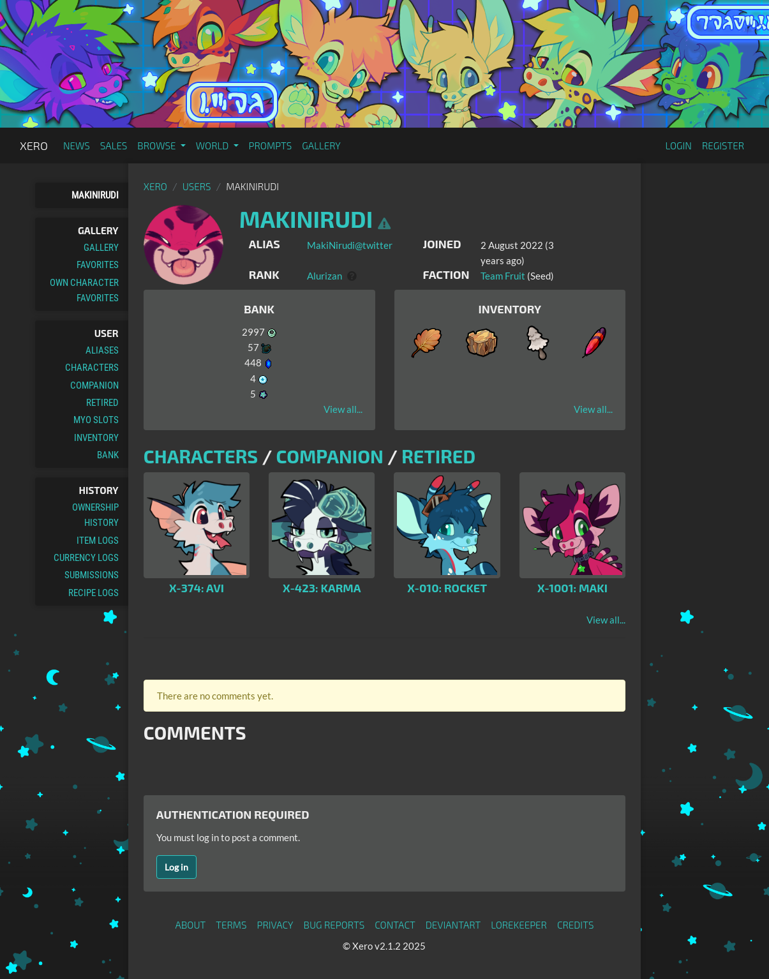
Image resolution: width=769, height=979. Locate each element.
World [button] (213, 145)
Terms (231, 924)
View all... (343, 409)
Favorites (98, 265)
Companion (94, 385)
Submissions (91, 575)
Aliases (102, 350)
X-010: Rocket (447, 588)
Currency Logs (86, 558)
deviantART (453, 924)
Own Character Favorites (84, 290)
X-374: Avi (196, 588)
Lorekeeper (519, 924)
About (190, 924)
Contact (395, 924)
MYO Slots (96, 420)
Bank (108, 455)
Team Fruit (503, 275)
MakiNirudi (95, 195)
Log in (176, 867)
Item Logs (98, 540)
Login (678, 145)
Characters (92, 367)
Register (723, 145)
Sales (114, 145)
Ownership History (95, 515)
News (76, 145)
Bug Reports (334, 924)
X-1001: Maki (572, 588)
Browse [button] (157, 145)
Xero (34, 145)
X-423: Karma (322, 588)
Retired (102, 402)
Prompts (270, 145)
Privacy (275, 924)
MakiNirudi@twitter (349, 245)
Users (197, 186)
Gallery (321, 145)
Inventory (96, 438)
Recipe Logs (93, 593)
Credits (575, 924)
